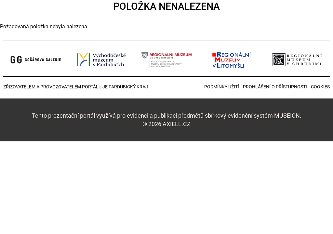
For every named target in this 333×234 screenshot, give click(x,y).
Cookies (320, 86)
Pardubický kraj (128, 86)
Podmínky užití (221, 86)
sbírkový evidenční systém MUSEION (252, 115)
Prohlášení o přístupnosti (275, 86)
